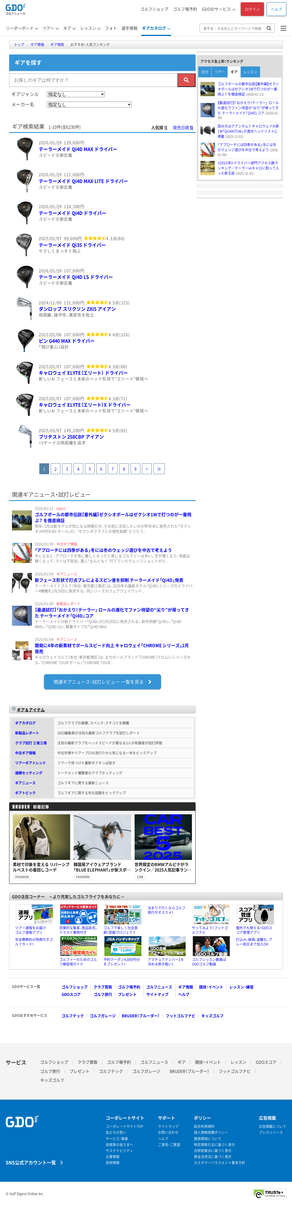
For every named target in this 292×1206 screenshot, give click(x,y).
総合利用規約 (204, 1126)
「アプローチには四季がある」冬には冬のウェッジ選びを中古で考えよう (103, 550)
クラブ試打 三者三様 (31, 743)
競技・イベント (211, 986)
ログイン (252, 9)
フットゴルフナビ (180, 1015)
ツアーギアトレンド (30, 762)
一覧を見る (102, 681)
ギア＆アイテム (31, 709)
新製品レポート (27, 733)
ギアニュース (25, 782)
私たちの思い (116, 1132)
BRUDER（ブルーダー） (141, 1015)
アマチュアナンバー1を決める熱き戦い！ (166, 962)
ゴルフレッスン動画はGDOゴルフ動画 (209, 962)
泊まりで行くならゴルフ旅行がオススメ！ (166, 910)
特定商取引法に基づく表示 (214, 1145)
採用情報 (112, 1163)
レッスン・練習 (241, 986)
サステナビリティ (119, 1151)
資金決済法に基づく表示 (213, 1157)
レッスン (250, 71)
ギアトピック (25, 792)
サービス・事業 (117, 1139)
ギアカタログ (25, 723)
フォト (111, 28)
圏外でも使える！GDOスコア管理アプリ (254, 930)
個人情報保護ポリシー (211, 1132)
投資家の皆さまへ (119, 1145)
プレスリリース (271, 1132)
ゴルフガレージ (103, 1015)
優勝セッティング (28, 772)
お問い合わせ (168, 1132)
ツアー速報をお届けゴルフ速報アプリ (30, 930)
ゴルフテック (73, 1015)
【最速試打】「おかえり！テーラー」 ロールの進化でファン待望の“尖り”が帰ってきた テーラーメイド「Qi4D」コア (112, 613)
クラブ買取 (103, 986)
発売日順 (183, 127)
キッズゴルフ (212, 1015)
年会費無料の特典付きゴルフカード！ (34, 942)
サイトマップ (157, 994)
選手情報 (129, 28)
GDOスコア (71, 994)
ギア (234, 71)
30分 (204, 71)
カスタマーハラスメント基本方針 (219, 1163)
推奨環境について (207, 1139)
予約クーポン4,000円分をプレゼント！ (122, 962)
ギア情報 (185, 986)
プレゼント (127, 994)
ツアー (219, 71)
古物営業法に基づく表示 (213, 1151)
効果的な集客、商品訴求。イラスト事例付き (78, 930)
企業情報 (112, 1157)
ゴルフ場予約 (185, 9)
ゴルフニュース (159, 986)
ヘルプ (276, 9)
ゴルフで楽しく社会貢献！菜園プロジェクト (121, 930)
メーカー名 (22, 104)
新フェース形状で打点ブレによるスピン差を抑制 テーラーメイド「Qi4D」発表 (109, 580)
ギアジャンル (25, 94)
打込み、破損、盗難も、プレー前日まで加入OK (254, 942)
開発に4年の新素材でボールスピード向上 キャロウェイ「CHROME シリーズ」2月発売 (112, 648)
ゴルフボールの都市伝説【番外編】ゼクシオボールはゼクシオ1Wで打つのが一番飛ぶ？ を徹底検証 (113, 517)
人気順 (159, 127)
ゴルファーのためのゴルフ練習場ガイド (78, 962)
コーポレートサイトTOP (124, 1126)
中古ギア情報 (25, 752)
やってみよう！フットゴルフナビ (210, 930)
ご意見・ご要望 (169, 1145)
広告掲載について (272, 1126)
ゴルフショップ (154, 9)
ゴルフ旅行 (103, 994)
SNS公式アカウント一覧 (31, 1162)
